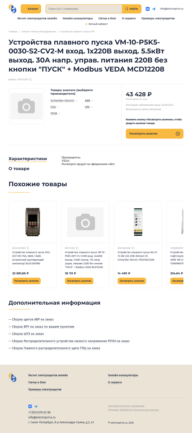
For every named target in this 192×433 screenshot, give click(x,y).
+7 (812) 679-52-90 (39, 412)
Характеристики (28, 158)
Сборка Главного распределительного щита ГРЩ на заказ (56, 348)
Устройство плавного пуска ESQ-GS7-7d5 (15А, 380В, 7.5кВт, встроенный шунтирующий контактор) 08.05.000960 (31, 258)
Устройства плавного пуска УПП (77, 31)
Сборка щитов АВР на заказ (33, 319)
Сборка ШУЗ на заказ (28, 334)
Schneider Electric (64, 100)
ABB (89, 100)
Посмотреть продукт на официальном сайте (88, 163)
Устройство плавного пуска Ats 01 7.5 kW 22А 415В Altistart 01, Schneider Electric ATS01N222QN (137, 256)
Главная (13, 31)
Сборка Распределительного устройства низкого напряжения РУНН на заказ (71, 341)
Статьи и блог (107, 18)
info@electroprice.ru (171, 8)
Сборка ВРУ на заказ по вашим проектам (43, 327)
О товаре (19, 168)
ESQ (55, 107)
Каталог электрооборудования (39, 31)
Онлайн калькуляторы (78, 18)
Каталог (30, 8)
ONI (89, 107)
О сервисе (129, 18)
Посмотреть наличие (154, 134)
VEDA (55, 113)
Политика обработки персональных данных (133, 410)
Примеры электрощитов (158, 18)
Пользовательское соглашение (126, 406)
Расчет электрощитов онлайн (37, 18)
